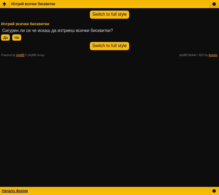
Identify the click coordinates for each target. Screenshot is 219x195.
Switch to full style (109, 14)
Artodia (213, 55)
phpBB (20, 55)
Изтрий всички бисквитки (33, 4)
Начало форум (15, 190)
